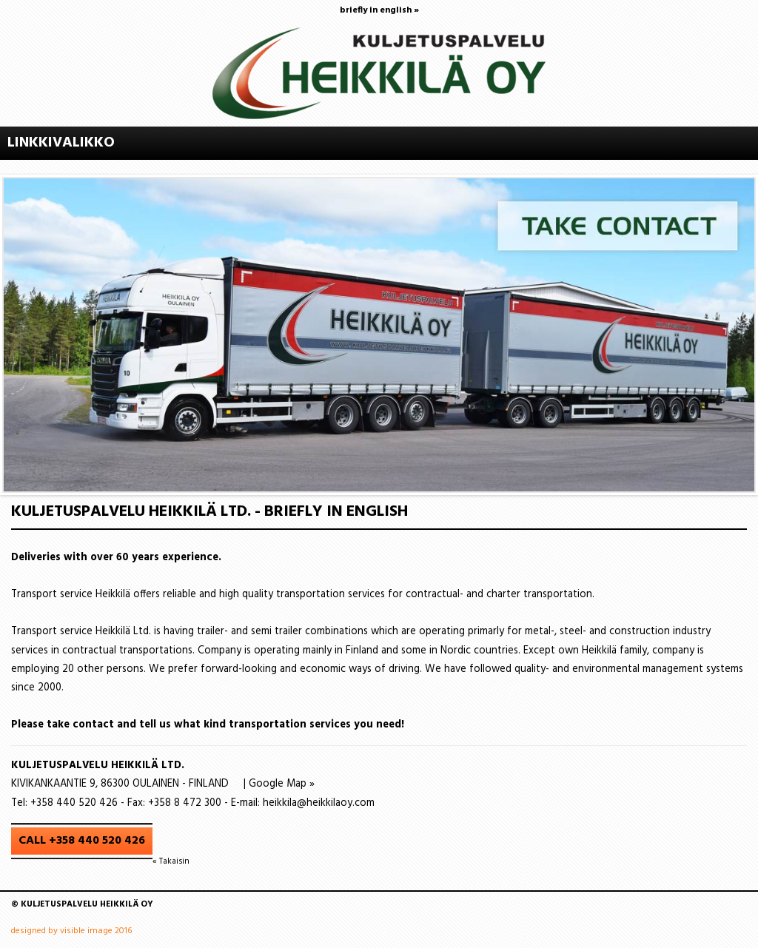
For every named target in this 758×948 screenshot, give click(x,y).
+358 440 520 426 (74, 803)
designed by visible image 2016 (71, 931)
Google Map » (282, 784)
